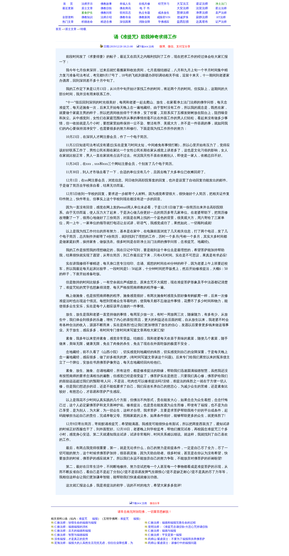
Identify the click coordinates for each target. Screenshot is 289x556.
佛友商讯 (125, 8)
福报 (95, 518)
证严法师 (221, 21)
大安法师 (183, 8)
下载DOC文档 (146, 46)
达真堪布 (202, 21)
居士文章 (70, 29)
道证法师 (202, 3)
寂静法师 (202, 17)
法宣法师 (202, 8)
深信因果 (125, 21)
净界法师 (202, 12)
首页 (58, 29)
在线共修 (144, 3)
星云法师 (221, 8)
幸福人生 (125, 3)
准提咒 (83, 518)
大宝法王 (183, 3)
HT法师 (221, 17)
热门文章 (68, 21)
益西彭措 (183, 21)
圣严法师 (221, 12)
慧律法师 (183, 12)
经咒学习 (163, 3)
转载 (83, 29)
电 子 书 (144, 8)
